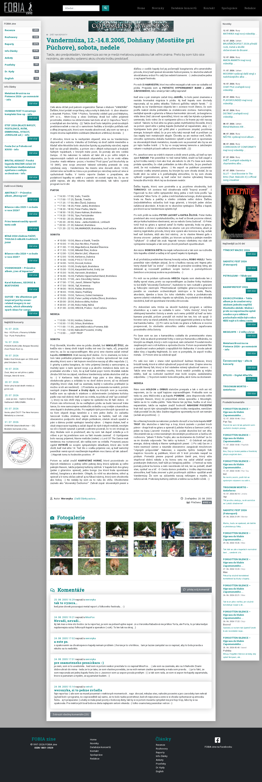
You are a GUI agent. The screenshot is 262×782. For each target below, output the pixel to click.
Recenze (160, 744)
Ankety (159, 759)
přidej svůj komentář (196, 589)
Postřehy (161, 763)
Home (141, 8)
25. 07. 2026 (12, 395)
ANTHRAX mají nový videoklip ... (240, 32)
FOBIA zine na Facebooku (218, 742)
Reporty (160, 752)
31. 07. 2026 (12, 422)
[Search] (81, 8)
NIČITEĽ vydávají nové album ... (239, 135)
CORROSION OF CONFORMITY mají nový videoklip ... (239, 147)
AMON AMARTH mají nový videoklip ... (237, 60)
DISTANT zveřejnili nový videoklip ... (235, 113)
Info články (161, 756)
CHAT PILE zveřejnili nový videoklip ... (236, 87)
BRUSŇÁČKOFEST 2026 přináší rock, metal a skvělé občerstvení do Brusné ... (240, 46)
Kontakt (209, 8)
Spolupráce (229, 8)
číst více (33, 103)
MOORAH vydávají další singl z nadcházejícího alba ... (239, 73)
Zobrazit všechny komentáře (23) (71, 714)
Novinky (158, 8)
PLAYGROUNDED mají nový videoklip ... (237, 100)
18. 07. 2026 (12, 355)
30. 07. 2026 (12, 408)
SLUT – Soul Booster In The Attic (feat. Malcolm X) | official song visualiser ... (239, 175)
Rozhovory (162, 748)
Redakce (250, 8)
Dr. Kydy (160, 767)
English (160, 771)
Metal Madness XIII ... (234, 125)
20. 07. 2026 (12, 382)
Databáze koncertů (183, 8)
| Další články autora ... (86, 498)
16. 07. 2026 (12, 328)
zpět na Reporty (56, 35)
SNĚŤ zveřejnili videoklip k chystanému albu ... (237, 160)
